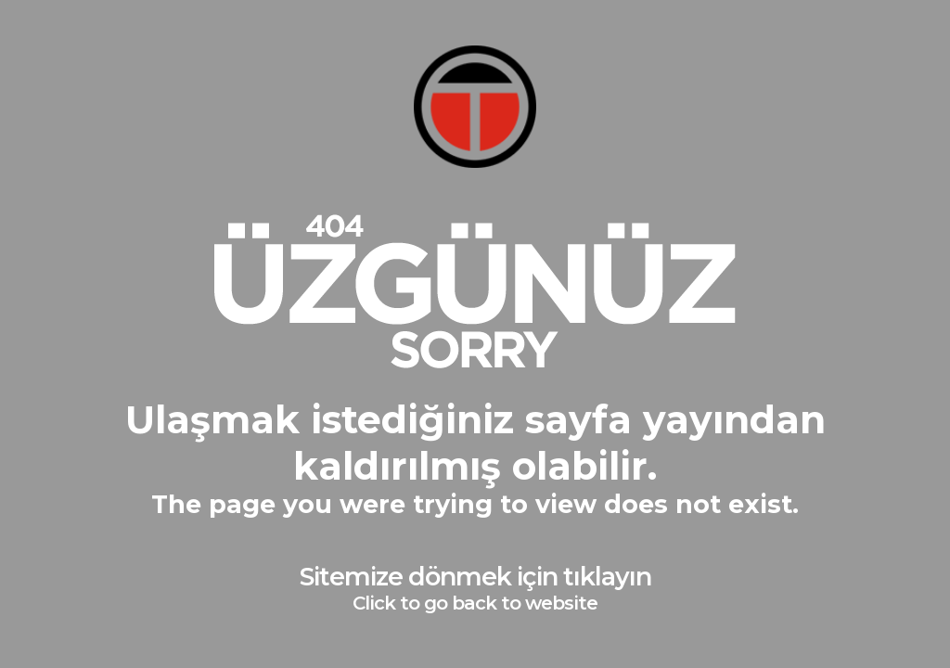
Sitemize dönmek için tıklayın (475, 587)
